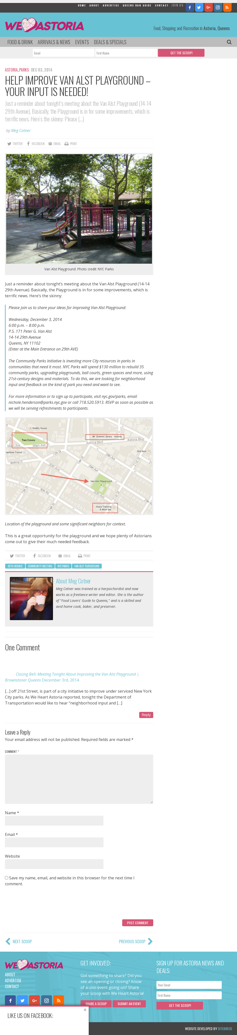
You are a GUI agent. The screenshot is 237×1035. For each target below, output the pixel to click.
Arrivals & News (54, 42)
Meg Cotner (21, 130)
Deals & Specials (110, 42)
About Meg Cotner (73, 580)
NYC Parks (63, 566)
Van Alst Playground (86, 566)
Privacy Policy (55, 1028)
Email (11, 834)
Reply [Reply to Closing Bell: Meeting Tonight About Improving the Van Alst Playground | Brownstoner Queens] (146, 715)
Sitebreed (225, 1028)
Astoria (11, 70)
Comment (12, 751)
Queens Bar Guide (137, 5)
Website (12, 856)
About (94, 5)
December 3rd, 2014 (60, 680)
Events (82, 42)
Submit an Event (129, 1003)
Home (82, 5)
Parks (24, 70)
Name (12, 812)
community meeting (40, 566)
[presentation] (42, 904)
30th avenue (15, 566)
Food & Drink (20, 42)
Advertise (111, 5)
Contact (162, 5)
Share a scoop (96, 1003)
